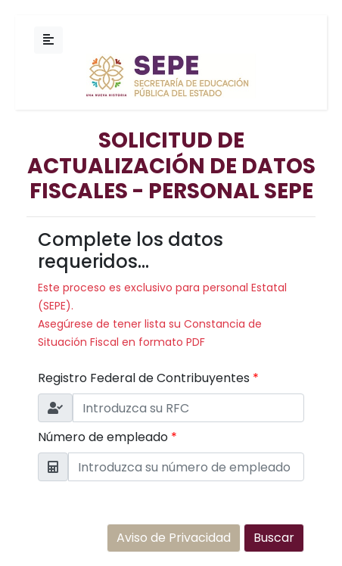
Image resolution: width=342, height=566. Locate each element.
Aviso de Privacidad (174, 537)
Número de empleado (107, 437)
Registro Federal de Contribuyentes (148, 378)
